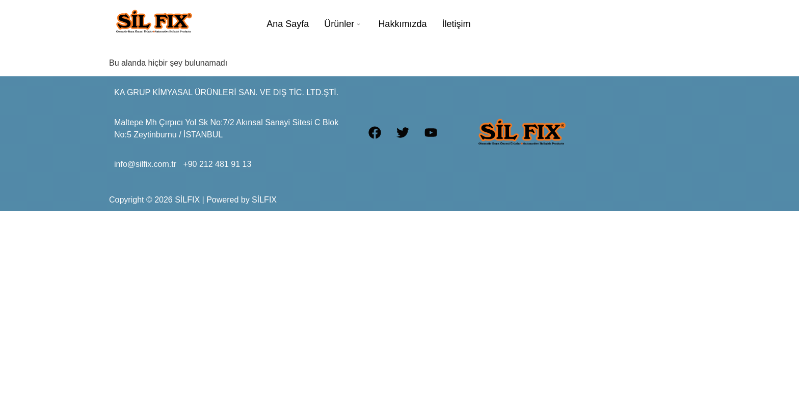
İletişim (456, 24)
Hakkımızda (402, 24)
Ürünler (342, 24)
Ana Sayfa (288, 24)
